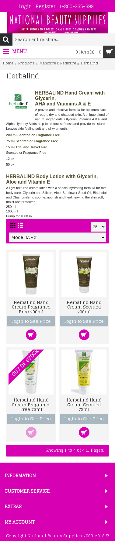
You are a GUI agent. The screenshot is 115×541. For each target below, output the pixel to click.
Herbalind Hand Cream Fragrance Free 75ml (31, 404)
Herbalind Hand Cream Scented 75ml (84, 404)
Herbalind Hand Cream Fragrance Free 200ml (31, 306)
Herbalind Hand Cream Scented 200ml (84, 306)
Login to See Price (31, 321)
